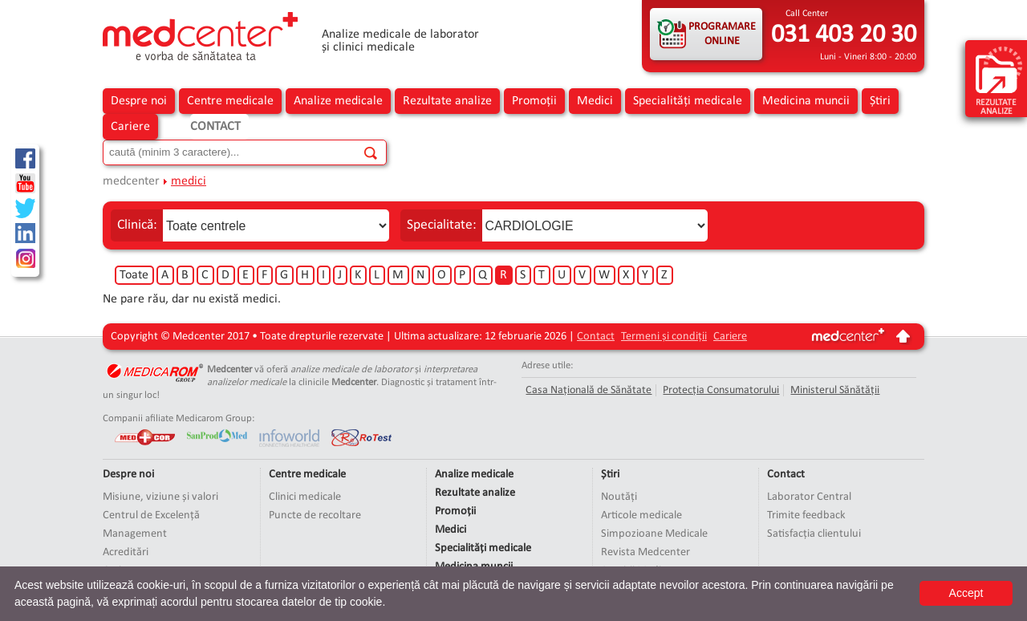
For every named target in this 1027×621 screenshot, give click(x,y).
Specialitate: (442, 225)
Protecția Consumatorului (721, 390)
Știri (880, 101)
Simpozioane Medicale (654, 534)
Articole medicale (641, 515)
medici (188, 181)
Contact (215, 126)
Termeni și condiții (664, 337)
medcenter (131, 181)
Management (135, 534)
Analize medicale (338, 101)
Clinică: (137, 225)
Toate (134, 275)
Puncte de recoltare (315, 515)
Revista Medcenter (645, 552)
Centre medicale (230, 101)
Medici (595, 101)
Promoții (534, 101)
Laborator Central (809, 497)
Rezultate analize (447, 101)
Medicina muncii (806, 101)
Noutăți (619, 497)
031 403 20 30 (843, 35)
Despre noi (139, 101)
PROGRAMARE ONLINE (722, 34)
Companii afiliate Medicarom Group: (178, 418)
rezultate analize (999, 80)
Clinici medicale (305, 497)
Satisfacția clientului (814, 534)
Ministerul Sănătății (834, 390)
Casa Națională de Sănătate (589, 390)
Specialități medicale (687, 101)
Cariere (130, 126)
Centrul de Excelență (151, 515)
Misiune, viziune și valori (160, 497)
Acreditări (125, 552)
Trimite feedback (806, 515)
